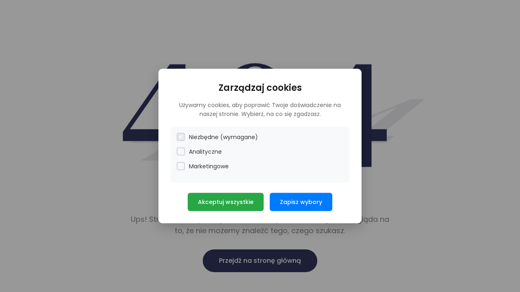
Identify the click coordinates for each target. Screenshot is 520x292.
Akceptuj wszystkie (226, 202)
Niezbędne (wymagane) (217, 137)
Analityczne (199, 151)
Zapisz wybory (301, 202)
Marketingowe (203, 166)
